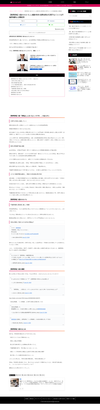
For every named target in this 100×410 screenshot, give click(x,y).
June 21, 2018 (28, 293)
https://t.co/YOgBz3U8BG (25, 259)
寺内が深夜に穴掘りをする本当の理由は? (20, 90)
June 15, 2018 (28, 263)
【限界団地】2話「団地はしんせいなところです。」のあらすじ (24, 78)
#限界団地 (18, 227)
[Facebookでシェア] (51, 21)
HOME (26, 398)
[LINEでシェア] (51, 24)
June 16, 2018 (25, 237)
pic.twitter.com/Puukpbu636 (31, 233)
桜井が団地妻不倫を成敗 (16, 82)
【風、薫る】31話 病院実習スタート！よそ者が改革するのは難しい (80, 32)
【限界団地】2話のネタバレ (16, 86)
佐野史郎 (18, 375)
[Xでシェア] (23, 21)
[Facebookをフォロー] (23, 389)
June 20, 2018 (27, 282)
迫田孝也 (42, 375)
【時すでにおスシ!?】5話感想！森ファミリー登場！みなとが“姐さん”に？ (80, 49)
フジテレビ (12, 375)
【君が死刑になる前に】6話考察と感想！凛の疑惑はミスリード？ (79, 43)
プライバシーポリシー (47, 398)
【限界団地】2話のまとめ (16, 94)
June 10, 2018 (43, 312)
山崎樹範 (24, 375)
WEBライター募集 (71, 398)
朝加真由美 (30, 375)
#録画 (44, 309)
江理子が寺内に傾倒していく (17, 80)
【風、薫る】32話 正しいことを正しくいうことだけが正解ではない (80, 27)
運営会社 (32, 398)
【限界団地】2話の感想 (15, 92)
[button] (90, 16)
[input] (80, 16)
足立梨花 (36, 375)
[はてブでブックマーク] (23, 24)
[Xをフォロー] (20, 389)
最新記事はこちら (78, 21)
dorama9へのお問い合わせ (59, 398)
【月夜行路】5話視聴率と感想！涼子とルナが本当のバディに (79, 38)
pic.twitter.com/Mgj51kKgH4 (39, 259)
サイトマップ (38, 398)
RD (20, 379)
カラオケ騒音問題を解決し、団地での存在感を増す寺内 (23, 84)
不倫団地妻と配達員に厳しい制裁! (18, 88)
